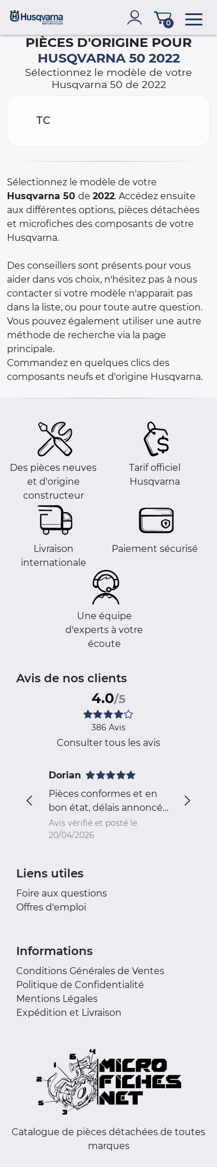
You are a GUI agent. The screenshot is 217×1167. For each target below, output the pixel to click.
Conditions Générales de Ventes (90, 970)
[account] (137, 17)
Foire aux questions (61, 893)
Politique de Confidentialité (80, 984)
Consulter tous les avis (108, 742)
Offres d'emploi (51, 907)
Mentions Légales (57, 998)
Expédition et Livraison (69, 1012)
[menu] (194, 17)
